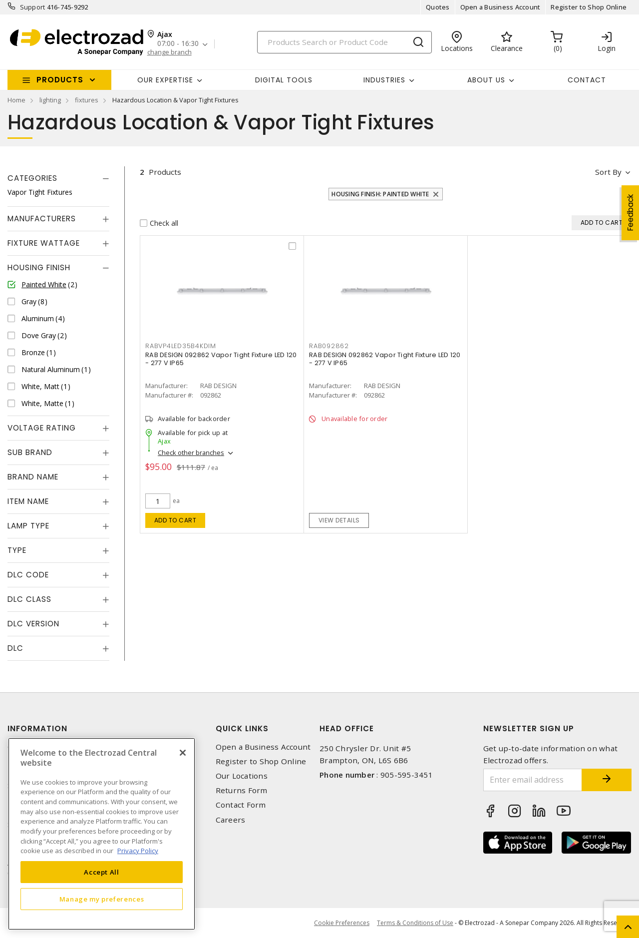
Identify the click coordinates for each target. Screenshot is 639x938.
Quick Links (242, 728)
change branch (169, 52)
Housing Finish (38, 267)
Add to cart (175, 520)
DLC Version (33, 623)
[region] (101, 834)
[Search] (344, 42)
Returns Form (242, 790)
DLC (15, 648)
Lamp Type (28, 525)
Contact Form (241, 805)
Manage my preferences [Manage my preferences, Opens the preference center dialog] (101, 899)
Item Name (28, 501)
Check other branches (191, 452)
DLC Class (29, 599)
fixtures (86, 99)
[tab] (58, 178)
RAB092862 (329, 346)
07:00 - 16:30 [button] (178, 43)
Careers (231, 820)
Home (16, 99)
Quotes (438, 6)
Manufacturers (41, 218)
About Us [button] (486, 80)
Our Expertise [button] (165, 80)
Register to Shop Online (589, 6)
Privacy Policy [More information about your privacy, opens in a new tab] (137, 850)
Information (37, 728)
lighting (50, 99)
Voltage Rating (41, 428)
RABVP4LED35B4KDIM (180, 346)
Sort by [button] (608, 172)
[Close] (183, 753)
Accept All (101, 872)
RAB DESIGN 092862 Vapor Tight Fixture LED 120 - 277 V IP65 (221, 359)
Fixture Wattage (43, 243)
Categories (32, 178)
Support (32, 6)
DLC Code (28, 574)
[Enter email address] (533, 780)
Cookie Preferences (341, 923)
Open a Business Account (500, 6)
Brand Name (32, 476)
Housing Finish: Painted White (380, 194)
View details (339, 520)
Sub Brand (29, 452)
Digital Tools (284, 80)
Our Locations (242, 776)
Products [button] (59, 79)
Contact (587, 80)
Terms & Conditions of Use (415, 923)
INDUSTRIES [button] (384, 80)
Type (16, 550)
